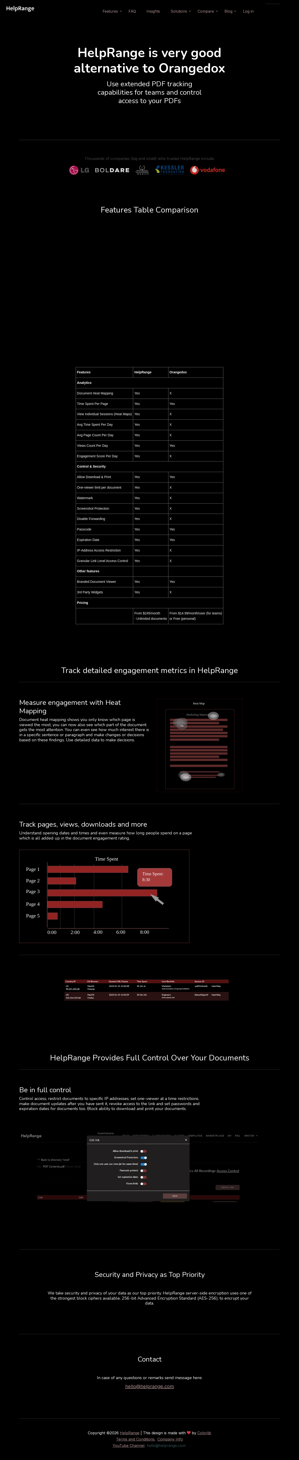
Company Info (170, 1439)
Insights (164, 11)
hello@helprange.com (149, 1386)
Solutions (190, 11)
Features (121, 11)
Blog (240, 11)
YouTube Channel (128, 1445)
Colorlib (204, 1433)
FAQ (143, 11)
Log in (259, 11)
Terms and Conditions (135, 1439)
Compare (217, 11)
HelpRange (129, 1433)
